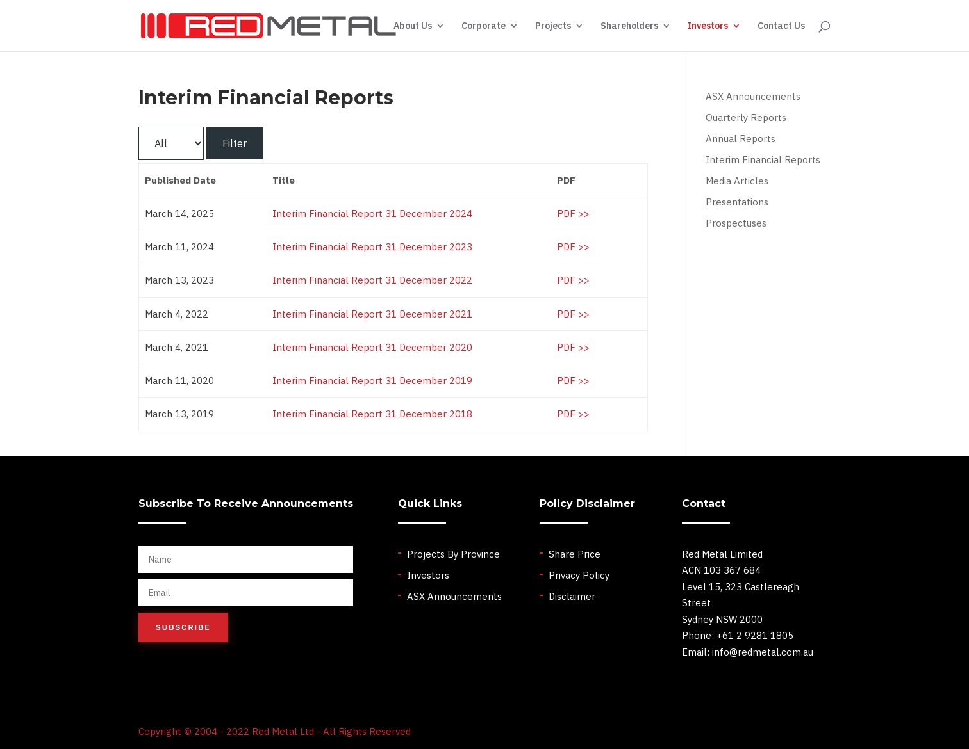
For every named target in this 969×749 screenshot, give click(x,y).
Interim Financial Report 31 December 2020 (372, 347)
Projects (553, 26)
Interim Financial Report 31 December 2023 (372, 247)
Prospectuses (736, 223)
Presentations (737, 202)
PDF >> (573, 213)
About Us (412, 26)
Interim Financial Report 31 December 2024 (372, 213)
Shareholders (629, 26)
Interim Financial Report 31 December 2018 (372, 414)
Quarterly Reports (746, 117)
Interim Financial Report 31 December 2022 (372, 280)
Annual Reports (740, 139)
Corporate (483, 26)
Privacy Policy (579, 575)
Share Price (574, 554)
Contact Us (781, 26)
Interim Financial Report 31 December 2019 (372, 380)
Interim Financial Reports (763, 160)
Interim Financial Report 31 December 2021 (372, 314)
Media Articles (737, 181)
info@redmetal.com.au (762, 652)
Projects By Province (453, 554)
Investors (708, 26)
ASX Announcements (753, 96)
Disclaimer (572, 596)
